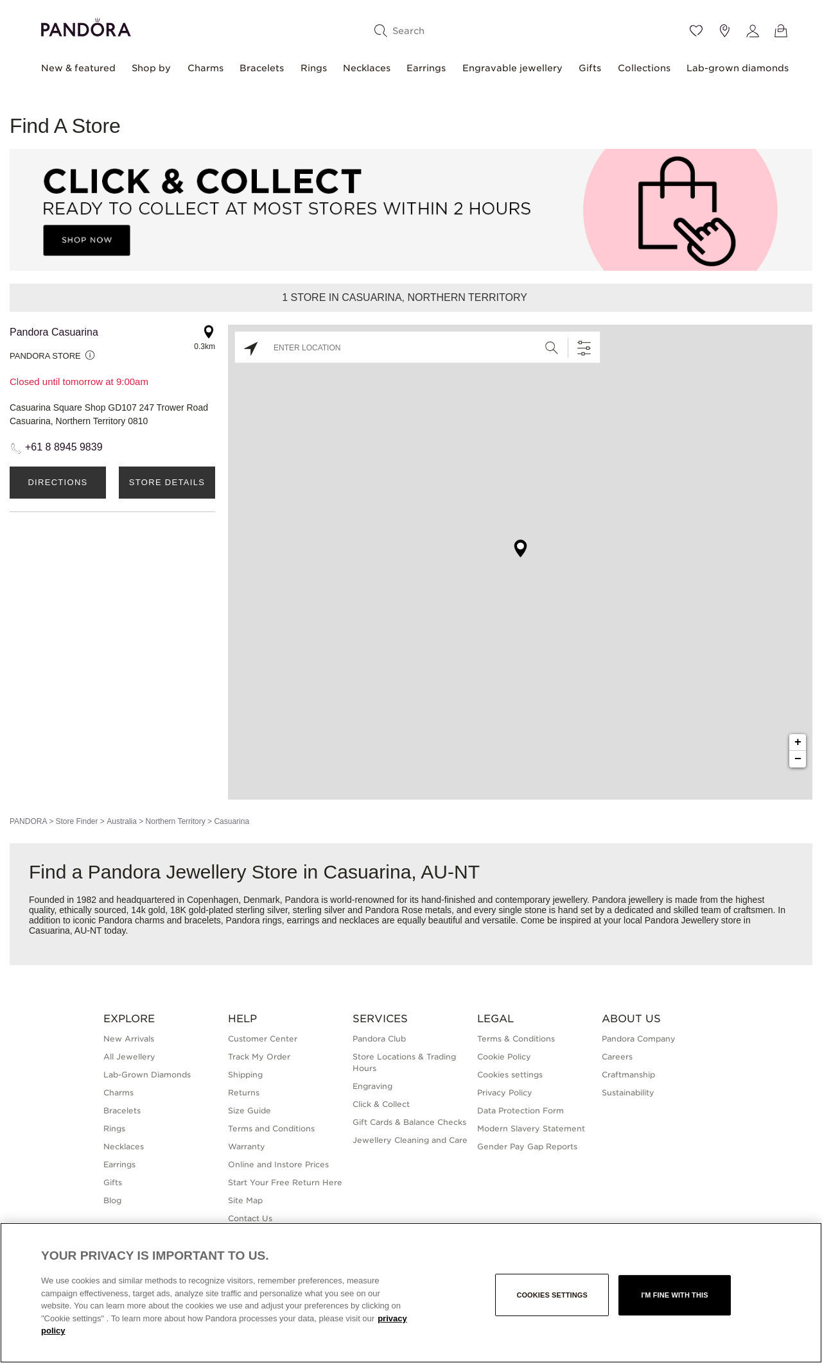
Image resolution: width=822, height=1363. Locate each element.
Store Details (167, 482)
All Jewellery (129, 1056)
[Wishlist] (696, 31)
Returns (243, 1092)
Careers (617, 1056)
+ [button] (797, 742)
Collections (644, 68)
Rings (314, 68)
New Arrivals (128, 1038)
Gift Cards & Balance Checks (409, 1122)
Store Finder (76, 821)
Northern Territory (176, 821)
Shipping (245, 1074)
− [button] (797, 759)
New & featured (78, 68)
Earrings (426, 68)
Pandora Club (379, 1038)
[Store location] (724, 31)
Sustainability (628, 1092)
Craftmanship (628, 1074)
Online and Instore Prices (278, 1164)
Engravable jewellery (512, 68)
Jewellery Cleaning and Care (410, 1140)
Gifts (590, 68)
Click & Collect (381, 1104)
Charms (205, 68)
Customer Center (262, 1038)
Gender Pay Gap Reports (527, 1146)
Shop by (151, 68)
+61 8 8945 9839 (64, 446)
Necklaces (366, 68)
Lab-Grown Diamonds (147, 1074)
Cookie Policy (504, 1056)
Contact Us (250, 1218)
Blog (112, 1200)
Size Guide (249, 1110)
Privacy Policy (504, 1092)
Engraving (372, 1086)
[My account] (753, 31)
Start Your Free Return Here (285, 1182)
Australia (122, 821)
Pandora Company (639, 1038)
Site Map (245, 1200)
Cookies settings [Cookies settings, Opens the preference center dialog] (552, 1295)
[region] (411, 1292)
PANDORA (28, 821)
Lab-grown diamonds (737, 68)
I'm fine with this (674, 1295)
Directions (57, 482)
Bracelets (262, 68)
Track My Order (259, 1056)
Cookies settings (510, 1074)
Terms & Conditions (516, 1038)
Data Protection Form (520, 1110)
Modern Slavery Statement (531, 1128)
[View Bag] (781, 31)
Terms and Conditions (271, 1128)
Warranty (246, 1146)
